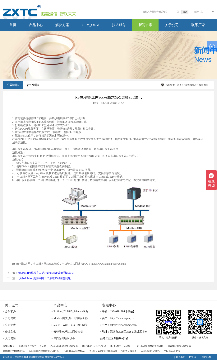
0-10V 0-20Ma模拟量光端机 (103, 350)
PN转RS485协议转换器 (179, 346)
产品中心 (36, 25)
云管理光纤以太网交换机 (68, 331)
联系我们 (180, 357)
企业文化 (10, 331)
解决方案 (62, 25)
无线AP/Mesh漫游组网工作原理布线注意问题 (44, 278)
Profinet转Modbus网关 (14, 350)
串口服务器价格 (172, 350)
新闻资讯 (145, 25)
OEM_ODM (90, 25)
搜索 (185, 11)
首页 (12, 25)
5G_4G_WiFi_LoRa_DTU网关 (70, 325)
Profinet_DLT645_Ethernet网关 (70, 311)
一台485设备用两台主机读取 (149, 346)
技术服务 (119, 25)
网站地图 (206, 357)
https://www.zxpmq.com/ (123, 325)
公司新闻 (13, 85)
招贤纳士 (193, 357)
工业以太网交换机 (150, 350)
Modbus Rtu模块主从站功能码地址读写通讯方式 (46, 272)
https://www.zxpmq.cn (122, 318)
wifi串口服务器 (129, 350)
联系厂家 (198, 25)
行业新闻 (33, 85)
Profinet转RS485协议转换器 (64, 346)
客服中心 (109, 305)
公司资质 (10, 318)
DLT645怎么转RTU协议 (94, 346)
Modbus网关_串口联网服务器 (70, 318)
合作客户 (10, 311)
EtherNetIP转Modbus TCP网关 (44, 350)
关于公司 (172, 25)
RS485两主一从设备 (120, 346)
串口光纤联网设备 (64, 338)
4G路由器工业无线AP (74, 350)
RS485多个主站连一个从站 (32, 346)
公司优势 (10, 325)
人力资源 (10, 338)
